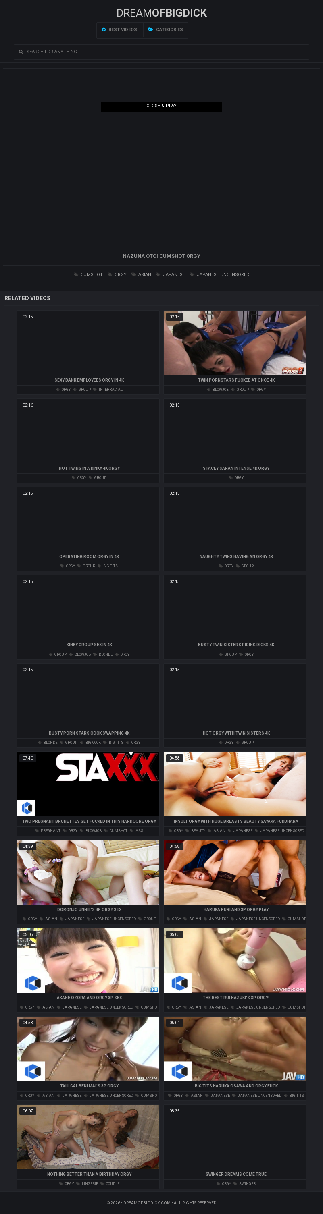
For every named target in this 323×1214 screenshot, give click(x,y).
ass (136, 831)
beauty (195, 831)
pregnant (47, 831)
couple (109, 1184)
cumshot (88, 274)
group (82, 390)
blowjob (218, 390)
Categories (165, 29)
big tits (108, 566)
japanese (170, 274)
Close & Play (161, 105)
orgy (117, 274)
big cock (90, 743)
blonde (103, 654)
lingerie (87, 1184)
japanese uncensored (220, 274)
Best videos (119, 29)
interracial (108, 390)
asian (141, 274)
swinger (244, 1184)
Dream (162, 12)
